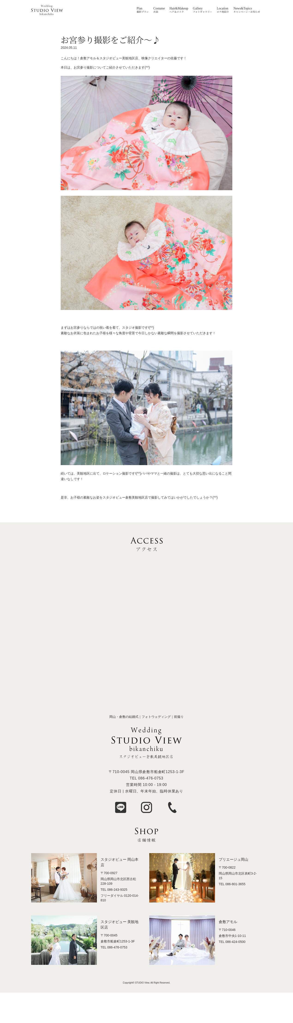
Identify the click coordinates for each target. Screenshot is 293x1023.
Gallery (198, 8)
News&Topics (242, 8)
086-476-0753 (150, 778)
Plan (139, 8)
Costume (159, 8)
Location (222, 8)
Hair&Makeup (178, 8)
